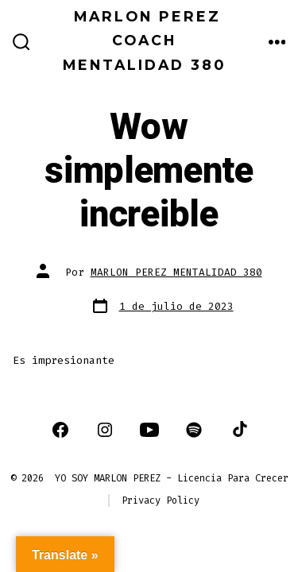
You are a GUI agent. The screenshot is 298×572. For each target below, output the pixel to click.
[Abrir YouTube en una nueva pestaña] (149, 430)
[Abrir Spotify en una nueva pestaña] (194, 430)
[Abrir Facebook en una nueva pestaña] (60, 430)
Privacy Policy (160, 500)
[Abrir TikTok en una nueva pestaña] (238, 430)
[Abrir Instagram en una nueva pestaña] (105, 430)
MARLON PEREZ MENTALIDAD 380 (176, 272)
